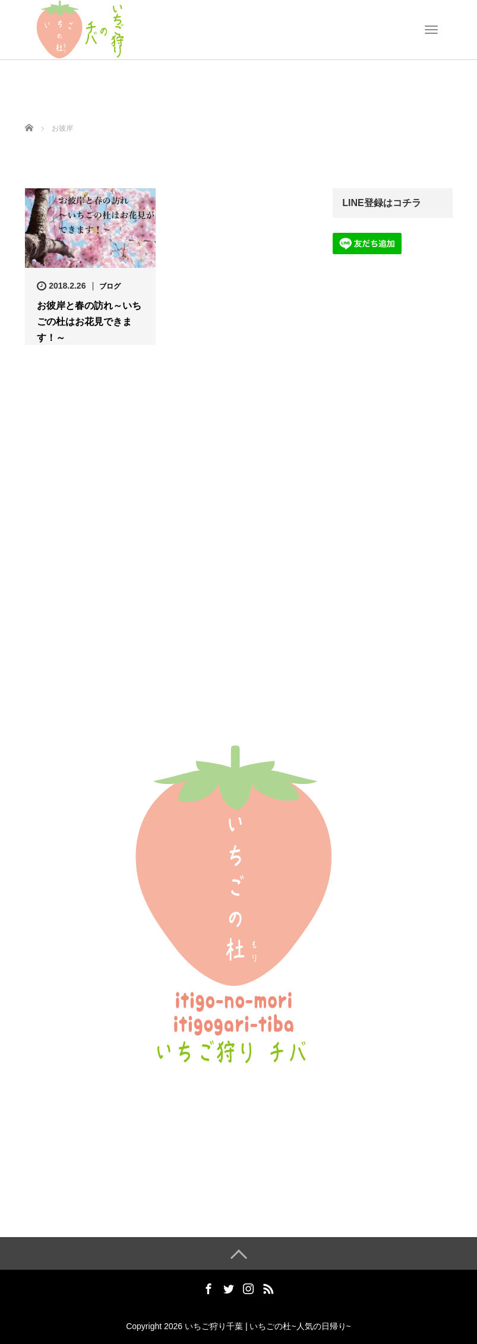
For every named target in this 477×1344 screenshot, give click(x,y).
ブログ (110, 286)
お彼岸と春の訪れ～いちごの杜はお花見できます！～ (89, 322)
